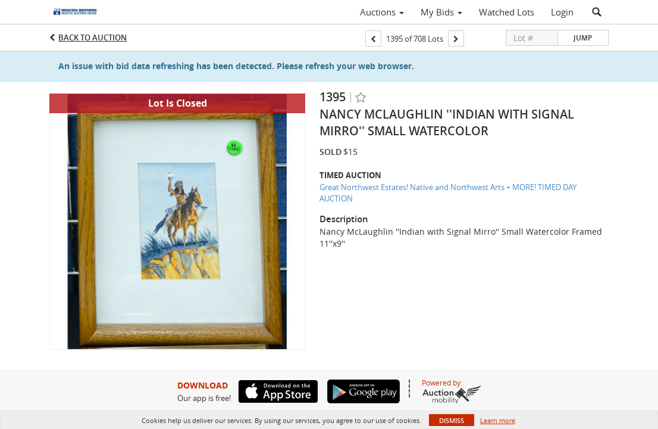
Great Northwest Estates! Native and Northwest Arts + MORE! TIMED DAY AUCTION (447, 193)
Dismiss (451, 420)
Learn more (497, 420)
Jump (583, 38)
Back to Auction (92, 37)
